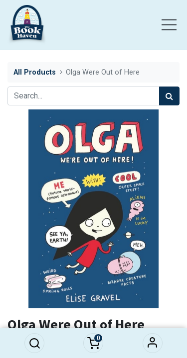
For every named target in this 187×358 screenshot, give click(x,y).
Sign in (153, 343)
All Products (34, 72)
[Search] (169, 96)
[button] (34, 343)
